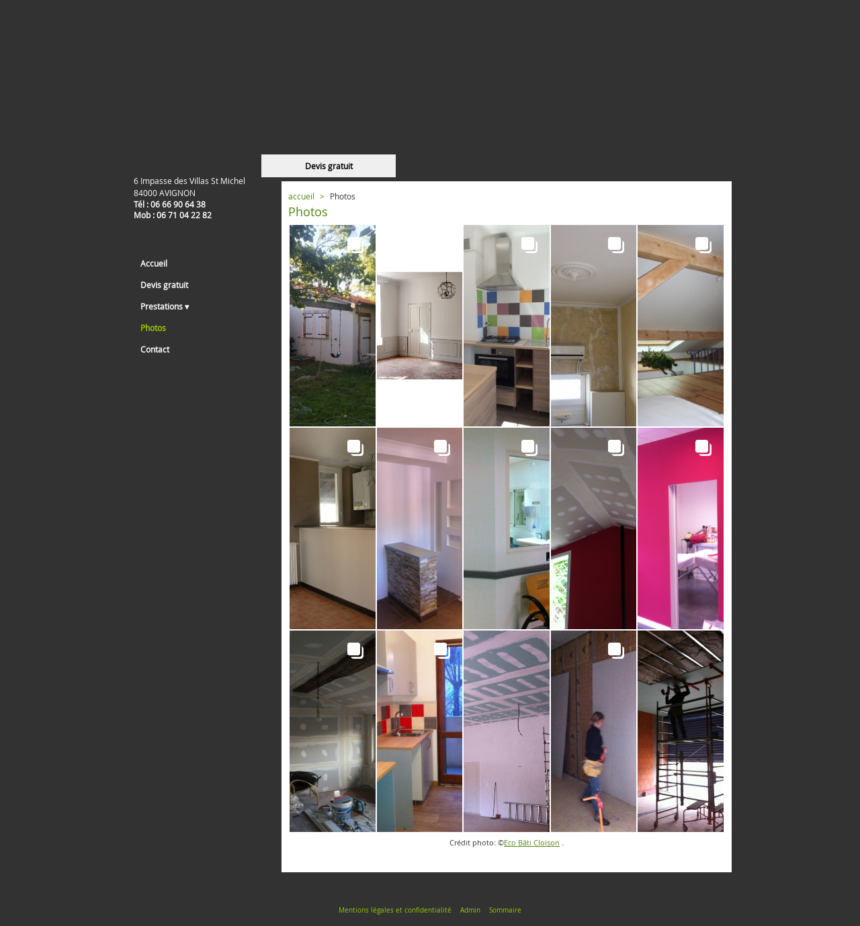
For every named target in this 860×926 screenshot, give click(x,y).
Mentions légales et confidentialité (395, 910)
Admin (470, 910)
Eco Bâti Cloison (532, 842)
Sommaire (505, 910)
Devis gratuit (329, 165)
